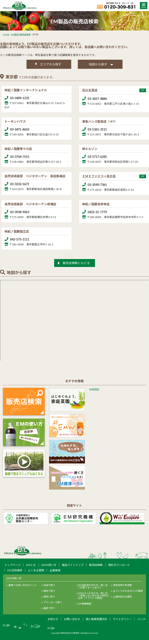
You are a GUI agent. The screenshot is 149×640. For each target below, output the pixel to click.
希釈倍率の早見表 (122, 585)
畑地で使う (49, 590)
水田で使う (49, 585)
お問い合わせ (72, 619)
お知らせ (53, 619)
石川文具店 (114, 90)
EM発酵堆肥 (84, 603)
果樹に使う (49, 596)
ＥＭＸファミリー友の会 (114, 176)
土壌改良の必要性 (122, 596)
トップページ (12, 564)
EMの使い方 (48, 564)
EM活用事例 (14, 570)
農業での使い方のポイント (22, 585)
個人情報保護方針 (96, 619)
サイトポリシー (122, 619)
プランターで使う (52, 602)
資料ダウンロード (119, 564)
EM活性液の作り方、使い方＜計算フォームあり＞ (93, 586)
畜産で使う (49, 608)
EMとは (31, 564)
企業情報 (55, 570)
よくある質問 (36, 570)
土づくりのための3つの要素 (128, 590)
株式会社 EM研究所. (71, 633)
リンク (141, 619)
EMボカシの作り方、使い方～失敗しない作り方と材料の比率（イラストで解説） (93, 595)
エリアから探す (50, 64)
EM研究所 (94, 389)
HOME (6, 34)
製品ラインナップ (73, 564)
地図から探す (98, 64)
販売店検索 (96, 564)
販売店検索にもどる (76, 263)
